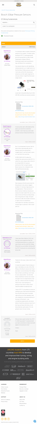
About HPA (22, 399)
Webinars (3, 392)
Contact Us (22, 405)
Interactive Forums (5, 391)
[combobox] (18, 26)
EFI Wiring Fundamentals (9, 10)
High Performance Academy (18, 4)
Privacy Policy (4, 401)
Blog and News (23, 403)
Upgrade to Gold (23, 391)
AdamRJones (7, 50)
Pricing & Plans (23, 387)
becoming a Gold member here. (26, 116)
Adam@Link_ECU (7, 237)
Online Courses (4, 387)
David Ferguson (7, 126)
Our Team (22, 401)
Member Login (18, 1)
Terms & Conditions (5, 399)
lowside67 (7, 318)
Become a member (24, 389)
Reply (3, 43)
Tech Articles (4, 389)
